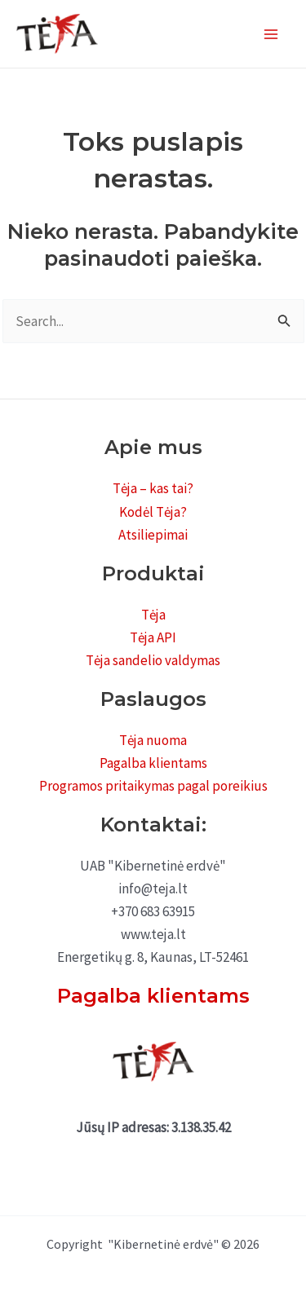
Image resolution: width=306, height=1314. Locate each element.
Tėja (153, 615)
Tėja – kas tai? (153, 488)
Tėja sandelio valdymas (153, 660)
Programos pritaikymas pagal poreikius (153, 786)
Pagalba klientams (153, 763)
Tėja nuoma (153, 740)
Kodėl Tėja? (153, 512)
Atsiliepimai (153, 535)
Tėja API (153, 637)
